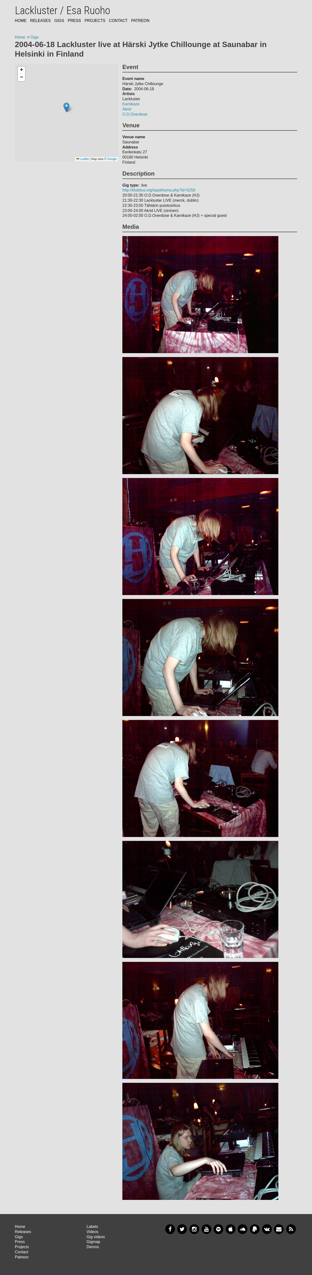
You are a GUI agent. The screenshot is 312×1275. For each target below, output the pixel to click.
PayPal (255, 1229)
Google (112, 159)
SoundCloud (242, 1229)
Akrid (126, 109)
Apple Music (230, 1229)
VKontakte (267, 1229)
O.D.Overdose (134, 114)
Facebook (170, 1229)
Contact (118, 21)
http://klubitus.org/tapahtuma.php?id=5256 (158, 190)
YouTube (206, 1229)
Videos (92, 1232)
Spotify (218, 1229)
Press (74, 21)
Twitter (182, 1229)
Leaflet (82, 159)
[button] (66, 107)
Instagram (194, 1229)
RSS (291, 1229)
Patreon (140, 21)
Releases (40, 21)
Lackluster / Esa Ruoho (62, 10)
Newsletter (279, 1229)
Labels (92, 1227)
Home (21, 21)
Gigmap (93, 1242)
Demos (93, 1247)
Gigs (59, 21)
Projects (95, 21)
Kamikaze (130, 104)
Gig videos (96, 1237)
